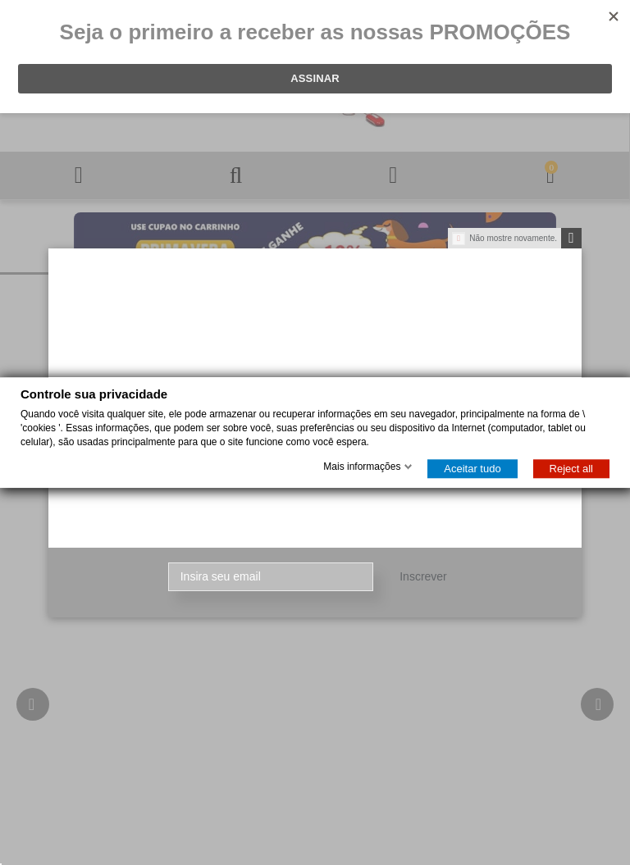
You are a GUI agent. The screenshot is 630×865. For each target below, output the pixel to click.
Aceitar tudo (472, 468)
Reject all (571, 468)
